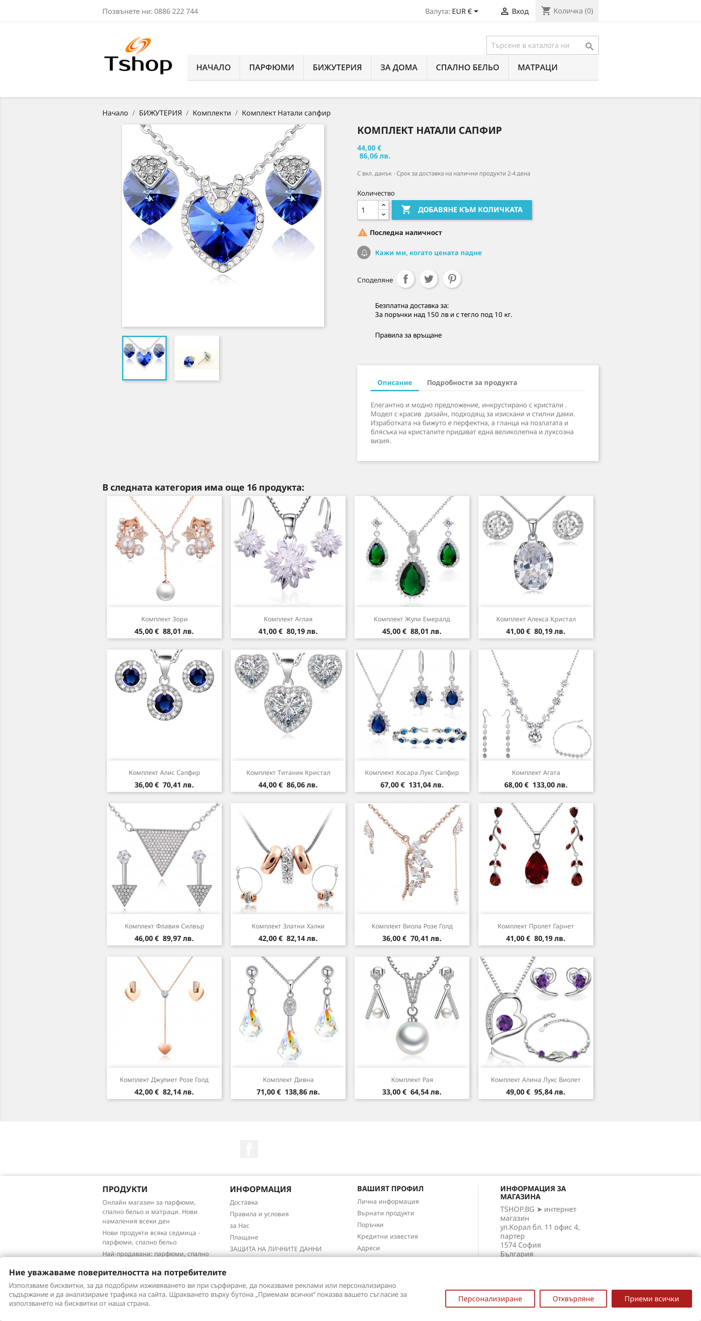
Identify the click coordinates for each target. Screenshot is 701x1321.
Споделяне (405, 279)
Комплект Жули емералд (412, 619)
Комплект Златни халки (288, 926)
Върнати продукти (385, 1213)
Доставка (244, 1202)
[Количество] (368, 210)
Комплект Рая (412, 1079)
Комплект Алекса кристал (536, 619)
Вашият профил (390, 1188)
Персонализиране (490, 1299)
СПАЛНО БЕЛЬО (467, 67)
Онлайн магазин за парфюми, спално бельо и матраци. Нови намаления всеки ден (150, 1211)
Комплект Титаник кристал (288, 772)
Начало (213, 67)
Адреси (368, 1248)
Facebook (249, 1149)
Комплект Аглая (288, 619)
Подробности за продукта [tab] (472, 382)
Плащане (244, 1237)
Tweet (429, 279)
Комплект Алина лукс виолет (536, 1079)
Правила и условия (259, 1214)
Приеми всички (652, 1299)
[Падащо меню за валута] (466, 12)
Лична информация (388, 1201)
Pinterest (452, 279)
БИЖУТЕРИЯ (337, 67)
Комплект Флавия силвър (164, 926)
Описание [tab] (394, 382)
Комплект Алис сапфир (164, 772)
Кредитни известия (387, 1236)
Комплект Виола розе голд (412, 926)
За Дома (399, 67)
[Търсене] (542, 45)
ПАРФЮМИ (271, 67)
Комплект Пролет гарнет (536, 926)
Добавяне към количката (462, 210)
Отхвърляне (573, 1299)
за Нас (239, 1225)
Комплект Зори (164, 619)
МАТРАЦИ (538, 67)
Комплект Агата (536, 772)
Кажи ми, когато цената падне (427, 252)
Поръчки (370, 1224)
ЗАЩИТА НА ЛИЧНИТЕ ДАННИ (276, 1248)
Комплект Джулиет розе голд (164, 1079)
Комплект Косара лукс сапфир (412, 772)
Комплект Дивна (288, 1079)
